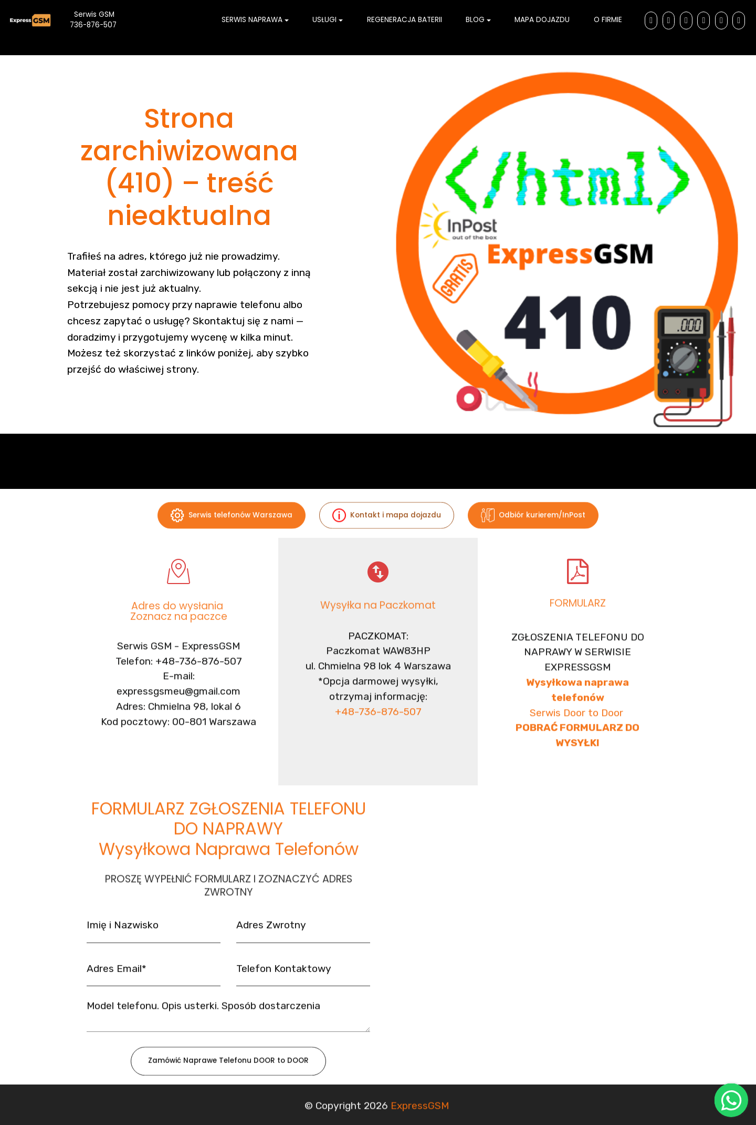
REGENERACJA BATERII (404, 20)
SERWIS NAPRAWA (252, 20)
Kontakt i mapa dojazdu (386, 527)
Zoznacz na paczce (178, 628)
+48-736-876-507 (378, 749)
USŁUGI (324, 20)
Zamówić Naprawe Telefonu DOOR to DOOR (228, 1073)
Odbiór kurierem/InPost (533, 527)
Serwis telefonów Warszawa (231, 527)
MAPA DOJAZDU (542, 20)
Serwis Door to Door (578, 769)
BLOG (475, 20)
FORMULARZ (578, 611)
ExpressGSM (420, 1112)
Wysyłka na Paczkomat (378, 613)
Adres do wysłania (178, 618)
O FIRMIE (608, 20)
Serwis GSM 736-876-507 (102, 19)
